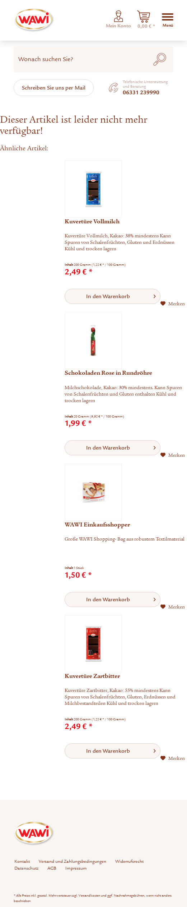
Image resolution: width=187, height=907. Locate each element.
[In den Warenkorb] (112, 296)
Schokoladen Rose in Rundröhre (108, 373)
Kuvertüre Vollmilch (92, 221)
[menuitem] (143, 19)
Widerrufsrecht (129, 861)
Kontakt (22, 861)
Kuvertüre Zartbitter (92, 676)
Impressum (76, 868)
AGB (51, 868)
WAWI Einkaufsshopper (97, 524)
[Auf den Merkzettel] (172, 304)
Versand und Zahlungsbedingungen (72, 861)
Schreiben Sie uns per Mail (53, 88)
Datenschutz (26, 868)
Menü (167, 20)
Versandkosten (89, 895)
